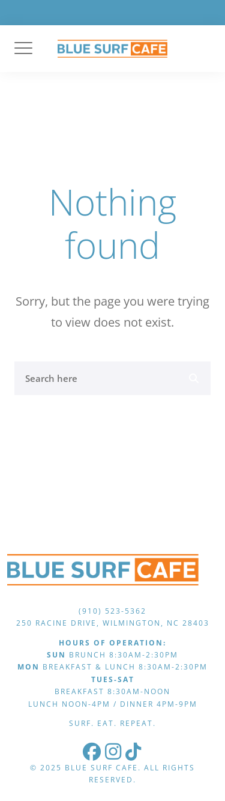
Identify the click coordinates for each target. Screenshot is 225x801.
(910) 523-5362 (112, 611)
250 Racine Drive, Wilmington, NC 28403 (112, 623)
